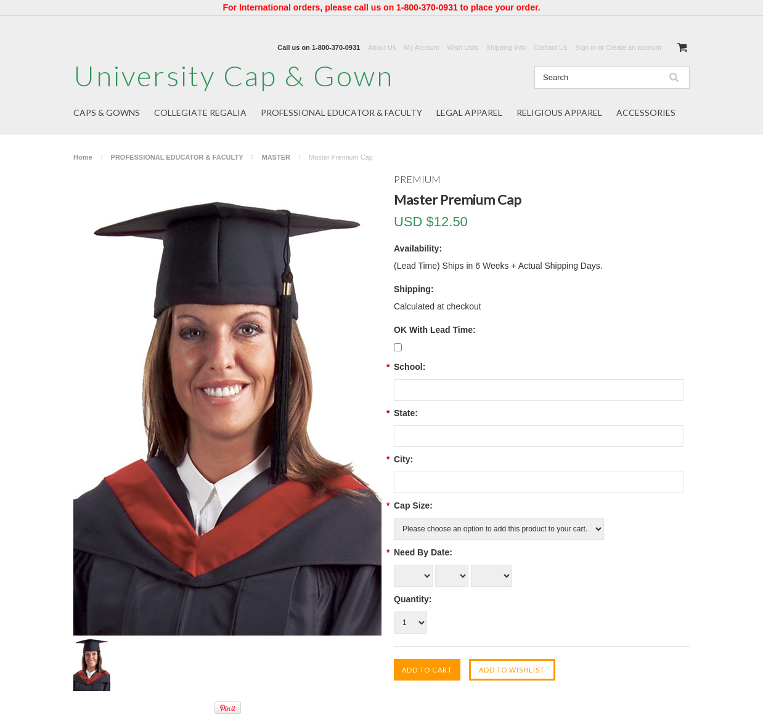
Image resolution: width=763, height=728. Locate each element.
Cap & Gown (233, 75)
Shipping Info (506, 47)
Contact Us (550, 47)
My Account (421, 47)
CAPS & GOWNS (106, 112)
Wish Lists (462, 47)
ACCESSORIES (645, 112)
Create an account (633, 47)
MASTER (275, 157)
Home (82, 157)
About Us (382, 47)
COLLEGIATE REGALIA (200, 112)
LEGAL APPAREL (469, 112)
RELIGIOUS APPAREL (559, 112)
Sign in (585, 47)
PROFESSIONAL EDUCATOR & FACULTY (341, 112)
